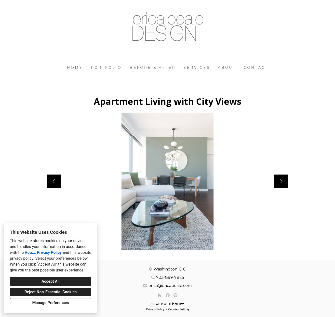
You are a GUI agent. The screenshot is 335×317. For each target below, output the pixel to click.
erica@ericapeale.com (170, 285)
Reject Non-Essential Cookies (51, 292)
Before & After (153, 67)
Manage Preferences (50, 302)
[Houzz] (160, 295)
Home (75, 67)
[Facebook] (167, 295)
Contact (256, 67)
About (227, 67)
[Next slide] (281, 181)
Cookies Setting (178, 309)
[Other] (175, 295)
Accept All (50, 281)
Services (197, 67)
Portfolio (106, 67)
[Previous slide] (54, 181)
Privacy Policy (155, 309)
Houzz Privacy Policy (43, 252)
